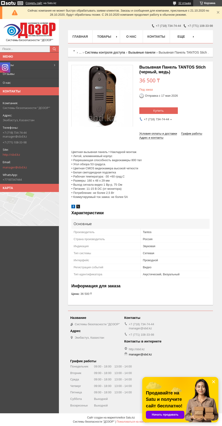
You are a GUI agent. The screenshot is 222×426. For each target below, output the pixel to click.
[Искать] (54, 49)
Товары (8, 65)
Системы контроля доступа (105, 52)
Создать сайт (34, 3)
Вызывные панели (141, 52)
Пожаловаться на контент (133, 421)
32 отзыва (184, 3)
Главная (80, 36)
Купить (158, 110)
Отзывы (8, 74)
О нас (7, 83)
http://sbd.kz (11, 155)
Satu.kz (130, 417)
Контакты (156, 36)
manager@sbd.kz (15, 167)
